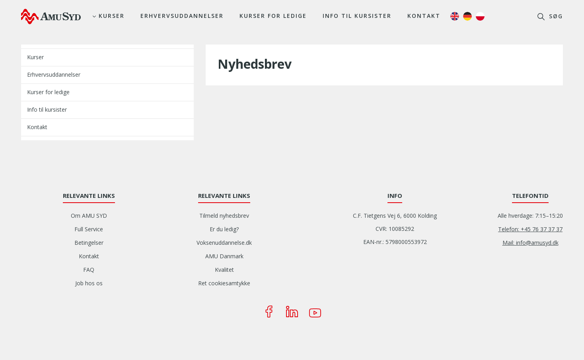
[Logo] (51, 16)
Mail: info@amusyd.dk (530, 242)
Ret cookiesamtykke (224, 283)
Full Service (88, 229)
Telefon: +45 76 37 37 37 (530, 229)
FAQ (88, 269)
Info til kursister (357, 15)
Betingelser (88, 242)
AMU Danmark (224, 256)
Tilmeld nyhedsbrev (224, 215)
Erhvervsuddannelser (182, 15)
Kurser (112, 15)
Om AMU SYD (89, 215)
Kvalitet (224, 269)
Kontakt (423, 15)
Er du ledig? (224, 229)
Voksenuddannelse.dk (224, 242)
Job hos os (89, 283)
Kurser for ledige (273, 15)
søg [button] (555, 16)
